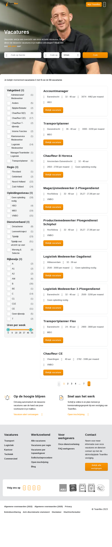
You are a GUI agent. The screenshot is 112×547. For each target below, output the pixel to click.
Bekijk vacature (54, 111)
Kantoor (8, 473)
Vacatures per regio (41, 469)
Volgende (89, 407)
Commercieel (10, 482)
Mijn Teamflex (94, 4)
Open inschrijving (76, 438)
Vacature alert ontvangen (26, 438)
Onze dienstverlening (68, 468)
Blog (33, 490)
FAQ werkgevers (66, 472)
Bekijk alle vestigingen (96, 490)
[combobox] (22, 55)
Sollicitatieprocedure (41, 481)
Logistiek (9, 469)
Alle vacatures (38, 464)
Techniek (8, 478)
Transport (9, 464)
